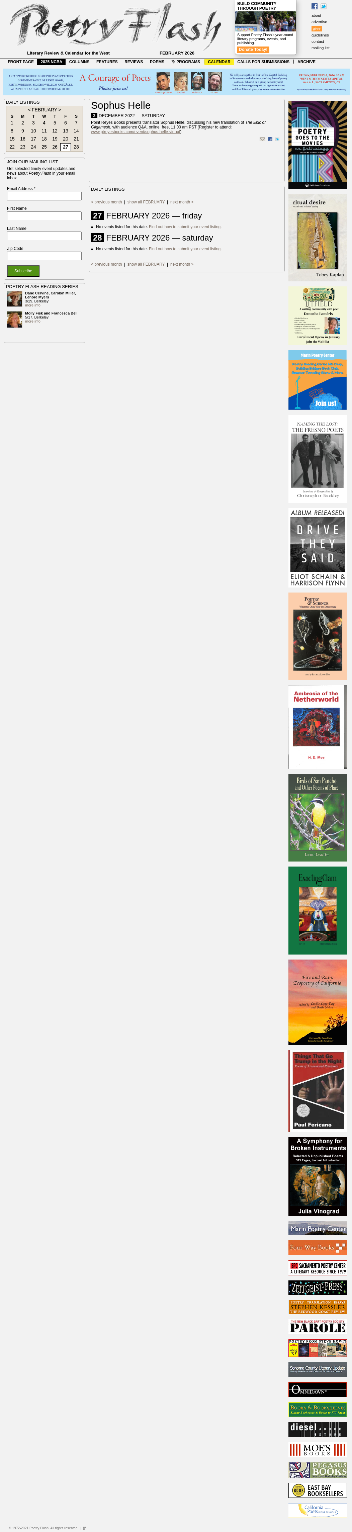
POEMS (157, 62)
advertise (319, 22)
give (317, 28)
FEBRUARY (44, 109)
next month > (182, 202)
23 (22, 147)
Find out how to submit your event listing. (185, 226)
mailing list (321, 48)
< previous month (106, 202)
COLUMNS (79, 62)
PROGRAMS (185, 62)
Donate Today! (253, 49)
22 (12, 147)
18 (44, 139)
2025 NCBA (52, 62)
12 (55, 130)
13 (65, 130)
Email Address (21, 189)
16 (22, 139)
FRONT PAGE (21, 62)
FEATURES (107, 62)
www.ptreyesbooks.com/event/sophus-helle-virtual (135, 131)
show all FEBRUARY (146, 202)
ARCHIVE (306, 62)
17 (33, 139)
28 (76, 147)
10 (33, 130)
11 (44, 130)
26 (55, 147)
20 (65, 139)
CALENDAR (219, 62)
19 (55, 139)
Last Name (16, 229)
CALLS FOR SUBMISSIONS (263, 62)
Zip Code (15, 249)
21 (76, 139)
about (316, 15)
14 (76, 130)
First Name (17, 208)
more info (32, 305)
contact (318, 41)
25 (44, 147)
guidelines (320, 35)
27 (65, 147)
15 (12, 139)
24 (33, 147)
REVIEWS (133, 62)
